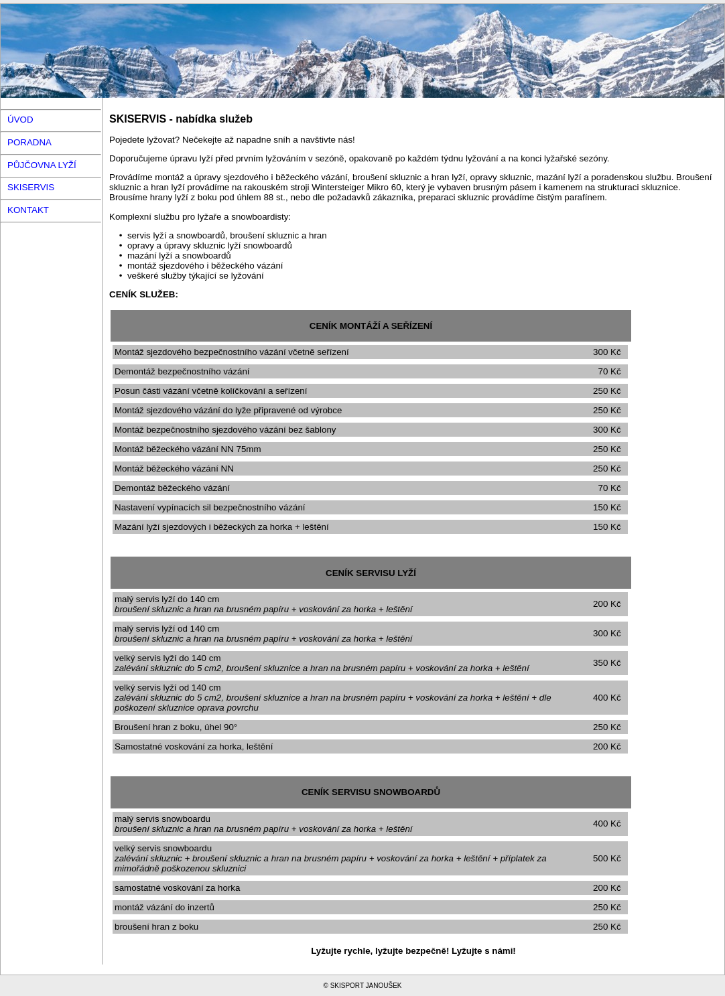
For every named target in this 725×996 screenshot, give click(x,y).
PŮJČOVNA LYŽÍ (41, 165)
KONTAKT (28, 210)
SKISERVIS (30, 187)
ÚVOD (20, 120)
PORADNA (29, 142)
